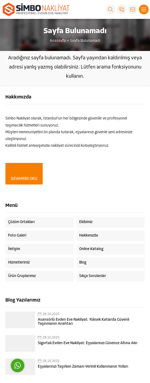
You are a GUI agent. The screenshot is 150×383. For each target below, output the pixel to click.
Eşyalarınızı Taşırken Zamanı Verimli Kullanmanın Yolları (83, 367)
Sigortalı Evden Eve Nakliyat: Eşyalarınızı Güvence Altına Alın (87, 343)
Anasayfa (58, 41)
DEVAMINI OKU (24, 179)
